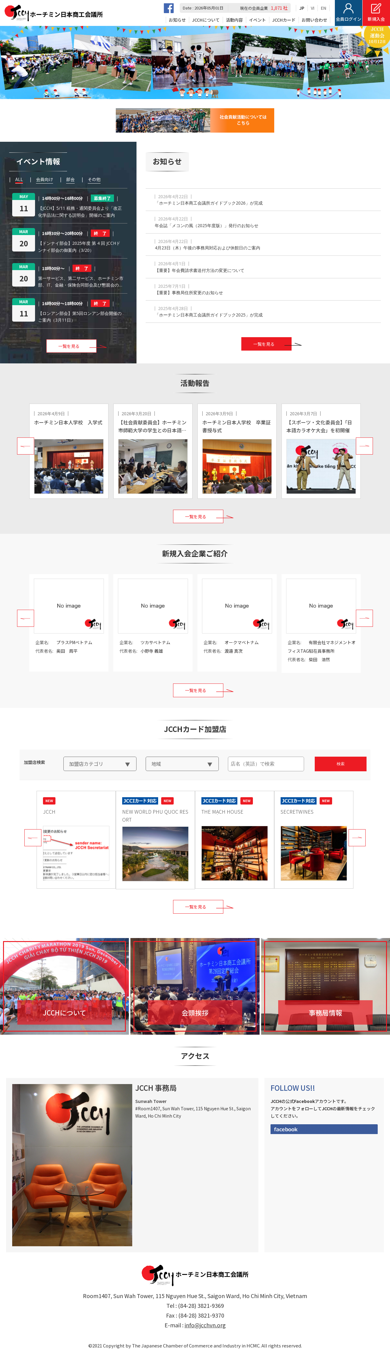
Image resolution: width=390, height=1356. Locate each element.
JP (301, 8)
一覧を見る (264, 344)
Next (364, 446)
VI (312, 8)
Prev (25, 446)
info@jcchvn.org (205, 1325)
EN (323, 8)
